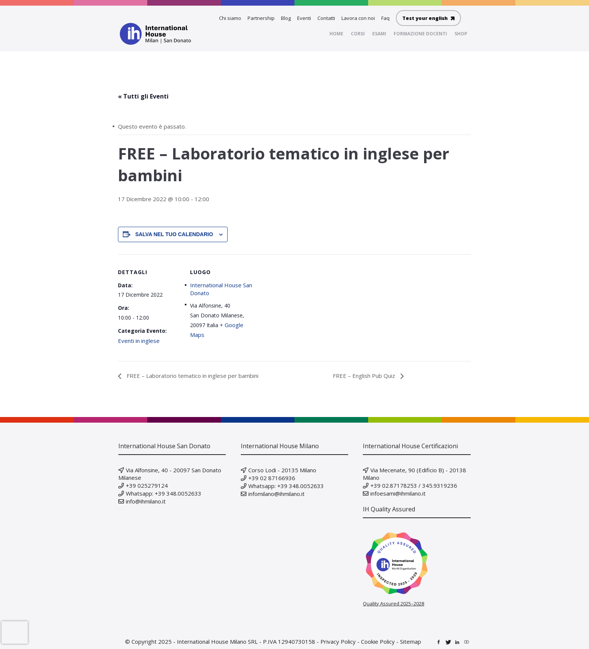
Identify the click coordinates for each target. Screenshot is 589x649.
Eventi (304, 18)
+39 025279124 (147, 485)
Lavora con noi (358, 18)
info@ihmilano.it (146, 501)
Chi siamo (230, 18)
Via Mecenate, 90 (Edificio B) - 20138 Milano (414, 473)
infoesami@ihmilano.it (398, 493)
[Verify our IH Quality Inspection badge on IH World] (417, 563)
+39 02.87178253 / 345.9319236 (413, 485)
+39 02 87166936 (271, 478)
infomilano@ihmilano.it (276, 493)
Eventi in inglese (139, 340)
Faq (385, 18)
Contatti (326, 18)
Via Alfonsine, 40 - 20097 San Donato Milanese (169, 473)
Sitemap (410, 641)
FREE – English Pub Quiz (365, 375)
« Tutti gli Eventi (143, 96)
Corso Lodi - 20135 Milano (282, 470)
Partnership (261, 18)
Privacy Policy (338, 641)
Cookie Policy (378, 641)
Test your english (428, 18)
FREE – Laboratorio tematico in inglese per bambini (191, 375)
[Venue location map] (301, 306)
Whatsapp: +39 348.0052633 (163, 493)
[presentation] (15, 632)
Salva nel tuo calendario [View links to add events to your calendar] (174, 234)
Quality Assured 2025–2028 (393, 603)
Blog (286, 18)
